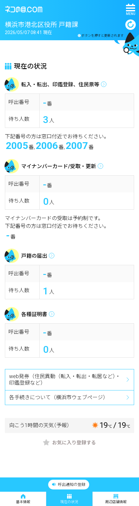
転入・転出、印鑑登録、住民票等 (60, 84)
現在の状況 (69, 499)
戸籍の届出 (34, 256)
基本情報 (23, 499)
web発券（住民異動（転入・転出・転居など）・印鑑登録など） (64, 379)
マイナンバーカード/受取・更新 (58, 166)
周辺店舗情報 (116, 499)
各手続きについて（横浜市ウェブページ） (58, 397)
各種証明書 (34, 314)
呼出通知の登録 (68, 484)
